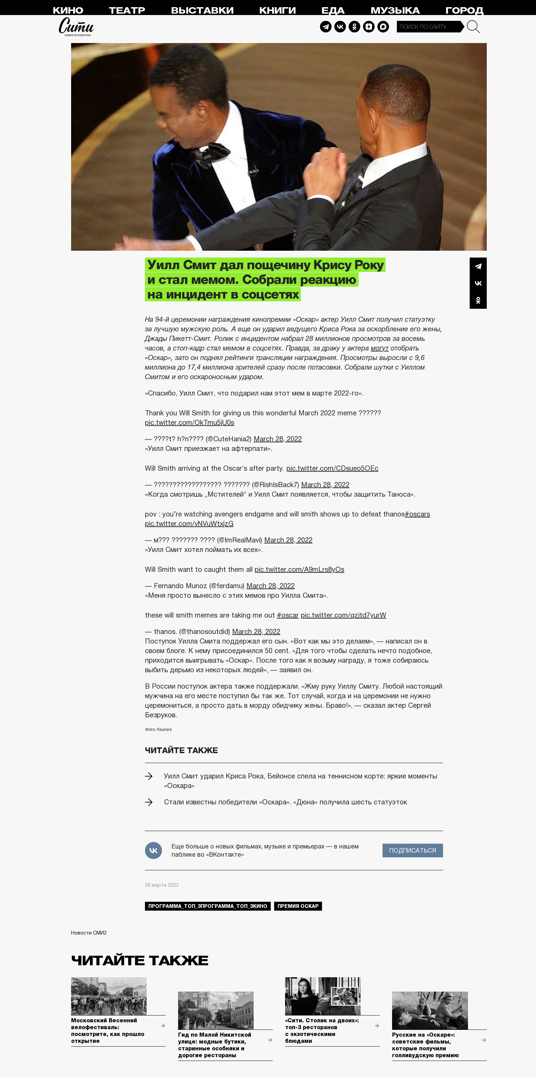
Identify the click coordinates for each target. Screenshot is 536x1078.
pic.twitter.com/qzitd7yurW (343, 615)
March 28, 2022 (278, 439)
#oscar (288, 615)
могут (380, 348)
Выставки (202, 11)
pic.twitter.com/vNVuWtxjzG (189, 523)
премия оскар (298, 906)
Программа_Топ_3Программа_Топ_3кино (207, 906)
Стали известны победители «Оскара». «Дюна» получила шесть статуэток (285, 802)
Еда (333, 11)
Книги (277, 11)
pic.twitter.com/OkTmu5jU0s (189, 422)
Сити (76, 26)
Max (383, 26)
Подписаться (412, 850)
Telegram (326, 26)
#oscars (417, 514)
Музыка (395, 11)
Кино (68, 11)
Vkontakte (340, 26)
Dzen (369, 26)
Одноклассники (478, 300)
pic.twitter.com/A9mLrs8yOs (299, 569)
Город (464, 11)
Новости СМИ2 (89, 933)
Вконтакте (478, 283)
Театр (127, 11)
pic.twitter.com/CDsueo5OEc (332, 468)
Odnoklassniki (354, 26)
